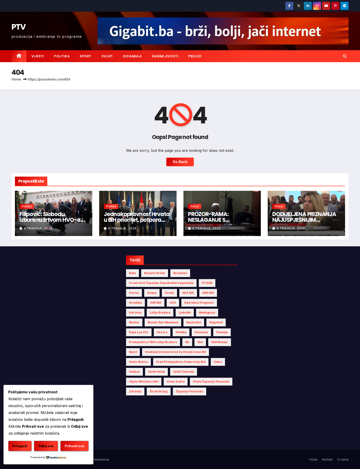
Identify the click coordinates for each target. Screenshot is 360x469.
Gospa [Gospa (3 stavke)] (152, 292)
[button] (345, 56)
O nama (343, 459)
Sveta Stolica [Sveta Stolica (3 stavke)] (138, 362)
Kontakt (327, 459)
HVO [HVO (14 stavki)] (173, 302)
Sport (85, 56)
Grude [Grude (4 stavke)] (169, 292)
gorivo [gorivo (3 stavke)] (134, 292)
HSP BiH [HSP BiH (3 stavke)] (155, 302)
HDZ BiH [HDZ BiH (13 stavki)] (188, 292)
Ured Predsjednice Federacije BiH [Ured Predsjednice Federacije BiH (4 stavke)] (180, 362)
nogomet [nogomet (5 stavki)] (216, 322)
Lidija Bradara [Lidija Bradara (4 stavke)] (160, 312)
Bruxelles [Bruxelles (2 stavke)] (180, 273)
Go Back (180, 162)
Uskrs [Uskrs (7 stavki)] (218, 362)
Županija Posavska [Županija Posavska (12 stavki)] (189, 391)
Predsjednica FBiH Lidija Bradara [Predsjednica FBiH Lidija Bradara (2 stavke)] (153, 342)
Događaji (132, 56)
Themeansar (100, 459)
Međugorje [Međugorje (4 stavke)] (207, 312)
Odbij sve (45, 446)
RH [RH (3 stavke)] (187, 342)
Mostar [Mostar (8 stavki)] (134, 322)
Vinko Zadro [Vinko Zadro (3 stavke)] (176, 381)
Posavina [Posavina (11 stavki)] (201, 332)
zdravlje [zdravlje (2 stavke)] (135, 391)
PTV (18, 26)
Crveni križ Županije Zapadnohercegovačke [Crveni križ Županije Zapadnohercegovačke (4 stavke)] (161, 283)
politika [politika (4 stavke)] (181, 332)
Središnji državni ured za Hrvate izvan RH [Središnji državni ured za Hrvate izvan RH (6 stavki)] (175, 352)
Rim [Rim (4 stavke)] (200, 342)
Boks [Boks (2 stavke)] (132, 273)
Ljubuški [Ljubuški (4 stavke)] (185, 312)
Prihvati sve (74, 446)
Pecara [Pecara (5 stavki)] (162, 332)
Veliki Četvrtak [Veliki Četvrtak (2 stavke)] (183, 371)
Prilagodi (20, 446)
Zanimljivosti (165, 56)
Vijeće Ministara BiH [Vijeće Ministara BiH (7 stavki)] (143, 381)
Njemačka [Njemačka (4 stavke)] (193, 322)
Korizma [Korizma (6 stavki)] (135, 312)
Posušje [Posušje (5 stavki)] (222, 332)
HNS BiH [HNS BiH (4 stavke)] (208, 292)
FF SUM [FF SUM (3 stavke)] (207, 283)
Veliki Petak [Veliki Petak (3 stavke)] (156, 371)
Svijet (107, 56)
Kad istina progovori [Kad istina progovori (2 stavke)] (199, 302)
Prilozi (195, 56)
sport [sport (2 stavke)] (133, 352)
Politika (62, 56)
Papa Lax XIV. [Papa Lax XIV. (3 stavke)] (139, 332)
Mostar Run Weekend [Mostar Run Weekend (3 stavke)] (163, 322)
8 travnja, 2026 (38, 228)
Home (16, 79)
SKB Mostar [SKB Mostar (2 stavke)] (219, 342)
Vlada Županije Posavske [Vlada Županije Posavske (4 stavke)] (211, 381)
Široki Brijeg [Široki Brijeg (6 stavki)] (159, 391)
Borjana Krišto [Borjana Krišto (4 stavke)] (154, 273)
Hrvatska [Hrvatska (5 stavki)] (135, 302)
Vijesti (37, 56)
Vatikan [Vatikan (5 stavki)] (134, 371)
